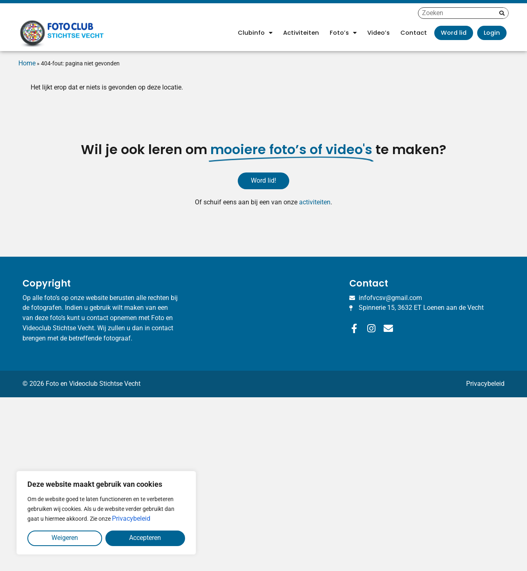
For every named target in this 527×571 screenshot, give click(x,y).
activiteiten (314, 202)
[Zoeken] (502, 13)
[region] (106, 513)
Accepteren (145, 538)
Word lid (454, 33)
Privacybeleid (131, 518)
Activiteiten (301, 33)
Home (27, 63)
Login (492, 33)
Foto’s (343, 33)
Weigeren (64, 538)
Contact (413, 33)
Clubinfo (255, 33)
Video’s (378, 33)
